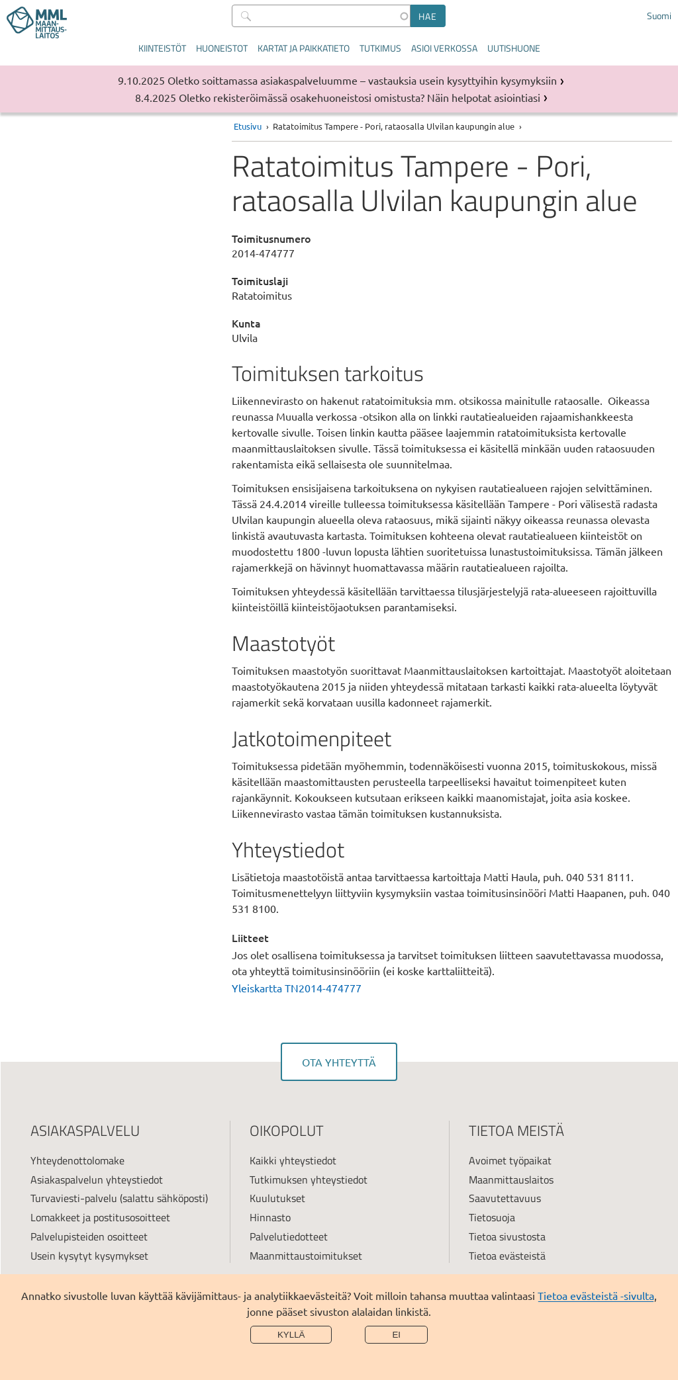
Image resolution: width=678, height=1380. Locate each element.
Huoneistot (222, 48)
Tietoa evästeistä (507, 1256)
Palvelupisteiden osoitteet (89, 1236)
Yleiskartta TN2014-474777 (297, 987)
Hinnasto (270, 1217)
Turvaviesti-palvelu (73, 1198)
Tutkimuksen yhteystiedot (308, 1179)
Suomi (659, 16)
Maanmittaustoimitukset (306, 1256)
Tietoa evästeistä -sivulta (596, 1295)
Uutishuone (513, 48)
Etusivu (248, 126)
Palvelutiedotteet (289, 1236)
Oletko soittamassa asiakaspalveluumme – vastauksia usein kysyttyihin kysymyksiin (362, 80)
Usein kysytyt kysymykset (89, 1256)
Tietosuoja (492, 1217)
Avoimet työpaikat (510, 1160)
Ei (396, 1335)
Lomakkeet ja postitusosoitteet (100, 1217)
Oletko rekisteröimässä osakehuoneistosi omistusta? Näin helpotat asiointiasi (359, 97)
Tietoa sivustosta (507, 1236)
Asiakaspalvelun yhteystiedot (96, 1179)
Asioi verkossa (444, 48)
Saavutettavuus (505, 1198)
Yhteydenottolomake (77, 1160)
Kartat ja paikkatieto (304, 48)
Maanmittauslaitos (511, 1179)
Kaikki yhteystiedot (293, 1160)
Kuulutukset (277, 1198)
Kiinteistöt (162, 48)
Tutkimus (380, 48)
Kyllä (291, 1335)
